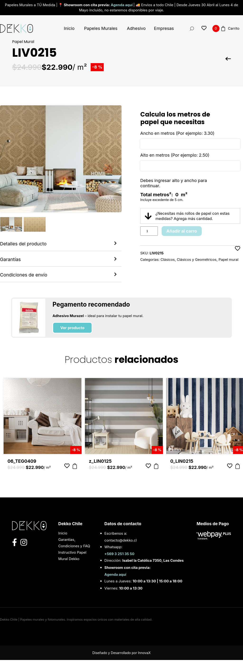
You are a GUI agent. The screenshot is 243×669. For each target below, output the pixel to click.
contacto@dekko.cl (120, 549)
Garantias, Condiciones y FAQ (74, 551)
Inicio (69, 28)
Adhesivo (136, 28)
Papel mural (228, 259)
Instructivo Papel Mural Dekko (72, 564)
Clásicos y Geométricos (197, 259)
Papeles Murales (100, 28)
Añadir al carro (181, 231)
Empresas (164, 28)
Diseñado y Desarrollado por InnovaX (121, 662)
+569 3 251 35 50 (119, 563)
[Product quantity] (149, 231)
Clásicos (167, 259)
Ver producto (72, 336)
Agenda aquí (122, 5)
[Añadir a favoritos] (237, 254)
